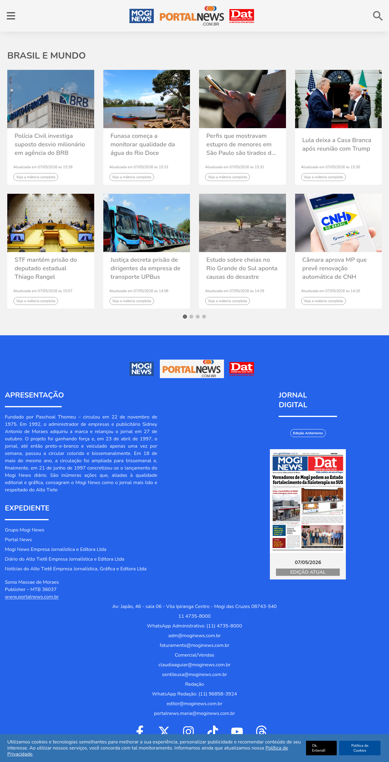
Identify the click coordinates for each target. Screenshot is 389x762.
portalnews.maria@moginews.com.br (194, 713)
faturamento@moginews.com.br (194, 645)
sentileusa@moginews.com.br (194, 674)
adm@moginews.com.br (194, 635)
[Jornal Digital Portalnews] (308, 501)
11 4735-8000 (194, 616)
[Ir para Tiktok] (213, 732)
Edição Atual (307, 572)
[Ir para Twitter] (164, 732)
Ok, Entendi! (318, 748)
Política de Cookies (359, 748)
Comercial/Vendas (194, 655)
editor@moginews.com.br (194, 703)
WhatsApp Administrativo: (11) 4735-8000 (194, 626)
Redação (194, 684)
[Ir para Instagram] (188, 732)
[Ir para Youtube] (237, 732)
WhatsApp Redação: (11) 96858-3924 (194, 694)
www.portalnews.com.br (32, 596)
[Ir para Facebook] (140, 732)
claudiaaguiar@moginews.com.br (195, 664)
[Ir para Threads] (261, 732)
